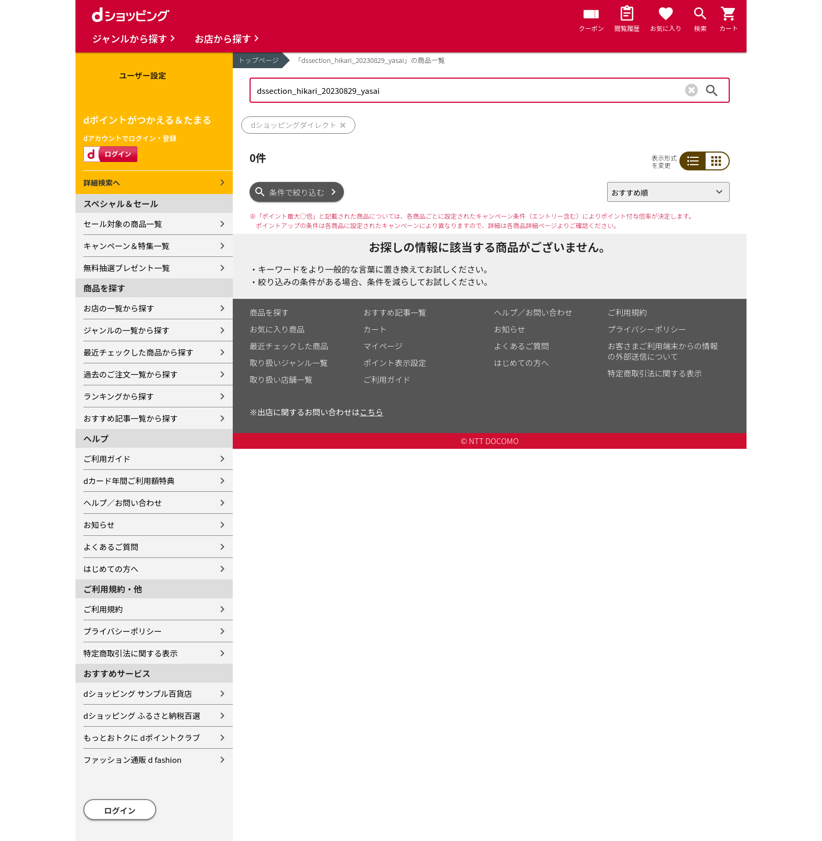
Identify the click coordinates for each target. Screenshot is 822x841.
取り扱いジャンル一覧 (289, 362)
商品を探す (269, 312)
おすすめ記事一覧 (394, 312)
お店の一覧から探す (118, 308)
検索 (711, 90)
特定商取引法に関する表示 (130, 653)
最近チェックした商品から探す (138, 352)
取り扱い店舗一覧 (281, 379)
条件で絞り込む (297, 192)
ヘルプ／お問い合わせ (122, 502)
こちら (371, 411)
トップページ (258, 60)
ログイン (120, 810)
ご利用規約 (103, 608)
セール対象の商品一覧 (122, 223)
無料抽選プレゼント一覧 (126, 267)
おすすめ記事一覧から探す (130, 418)
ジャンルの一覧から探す (126, 330)
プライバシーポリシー (122, 631)
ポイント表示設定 (394, 362)
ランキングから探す (118, 396)
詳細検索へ (101, 182)
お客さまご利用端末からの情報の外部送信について (663, 351)
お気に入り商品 (277, 329)
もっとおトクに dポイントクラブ (141, 737)
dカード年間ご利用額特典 (129, 480)
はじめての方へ (110, 568)
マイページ (383, 345)
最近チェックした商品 (289, 345)
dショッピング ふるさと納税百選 (141, 715)
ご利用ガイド (107, 458)
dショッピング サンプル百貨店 (137, 693)
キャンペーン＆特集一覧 (126, 245)
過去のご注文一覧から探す (130, 374)
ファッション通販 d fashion (132, 759)
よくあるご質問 (110, 546)
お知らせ (99, 524)
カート (375, 329)
